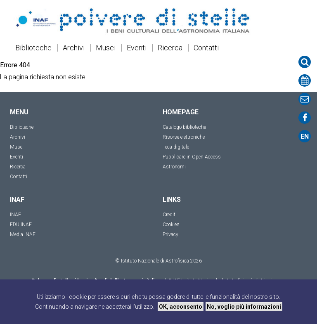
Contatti (206, 48)
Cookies (171, 224)
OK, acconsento (180, 306)
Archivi (74, 48)
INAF (15, 215)
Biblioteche (33, 48)
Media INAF (22, 234)
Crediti (170, 215)
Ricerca (170, 48)
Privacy (170, 234)
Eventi (137, 48)
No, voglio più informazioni (244, 306)
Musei (106, 48)
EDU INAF (21, 224)
